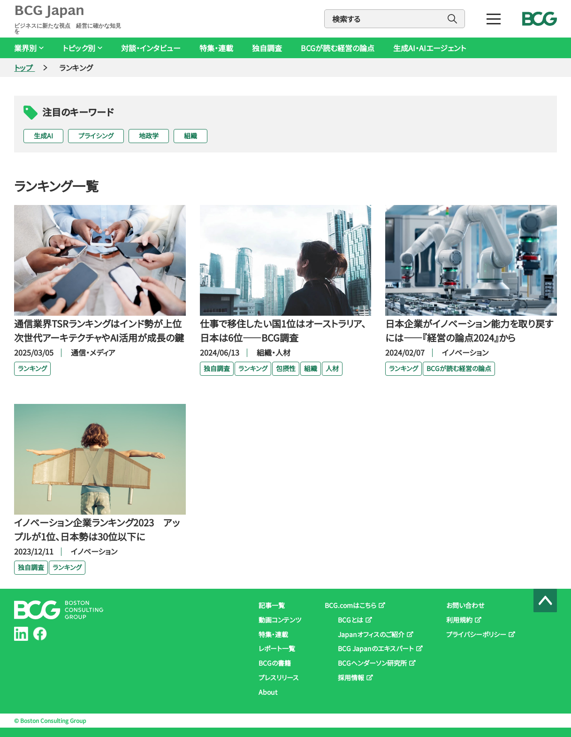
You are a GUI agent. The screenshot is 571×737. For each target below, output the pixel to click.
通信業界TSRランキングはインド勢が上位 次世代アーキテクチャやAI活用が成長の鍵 (99, 330)
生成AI (43, 135)
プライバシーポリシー (476, 634)
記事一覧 (272, 605)
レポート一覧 (277, 648)
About (268, 692)
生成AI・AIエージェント (429, 48)
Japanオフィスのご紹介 (371, 634)
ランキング (32, 368)
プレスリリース (279, 677)
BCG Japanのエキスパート (376, 648)
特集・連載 (216, 48)
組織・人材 (273, 352)
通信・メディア (93, 352)
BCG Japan (69, 18)
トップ (24, 67)
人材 (332, 368)
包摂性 (286, 368)
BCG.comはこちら (350, 605)
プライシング (96, 135)
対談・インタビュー (151, 48)
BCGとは (350, 619)
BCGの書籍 (275, 663)
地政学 (149, 135)
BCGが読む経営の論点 (337, 48)
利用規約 (459, 619)
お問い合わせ (465, 605)
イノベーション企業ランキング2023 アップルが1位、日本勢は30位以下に (97, 529)
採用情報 (351, 677)
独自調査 (267, 48)
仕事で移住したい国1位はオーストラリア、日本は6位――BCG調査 (283, 330)
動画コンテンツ (280, 619)
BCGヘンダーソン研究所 (372, 663)
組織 (190, 135)
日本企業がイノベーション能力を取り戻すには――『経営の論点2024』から (469, 330)
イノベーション (465, 352)
